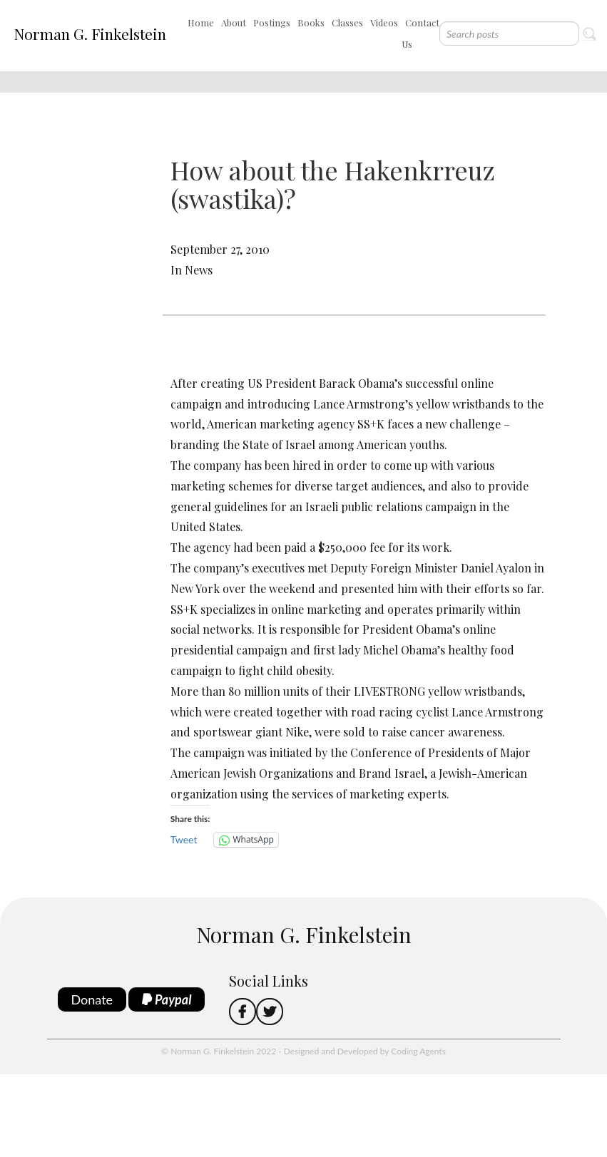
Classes (347, 22)
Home (201, 22)
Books (311, 22)
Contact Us (420, 33)
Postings (271, 22)
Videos (384, 22)
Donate (92, 999)
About (233, 22)
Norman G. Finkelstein (90, 33)
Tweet (184, 839)
